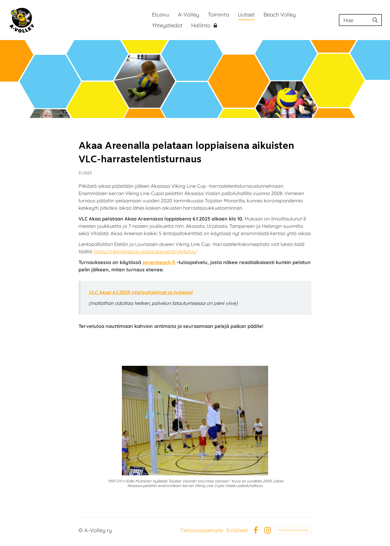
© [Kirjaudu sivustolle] (81, 530)
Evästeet (237, 530)
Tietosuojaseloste (201, 530)
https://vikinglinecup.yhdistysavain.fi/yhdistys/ (145, 251)
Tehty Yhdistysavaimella (293, 530)
